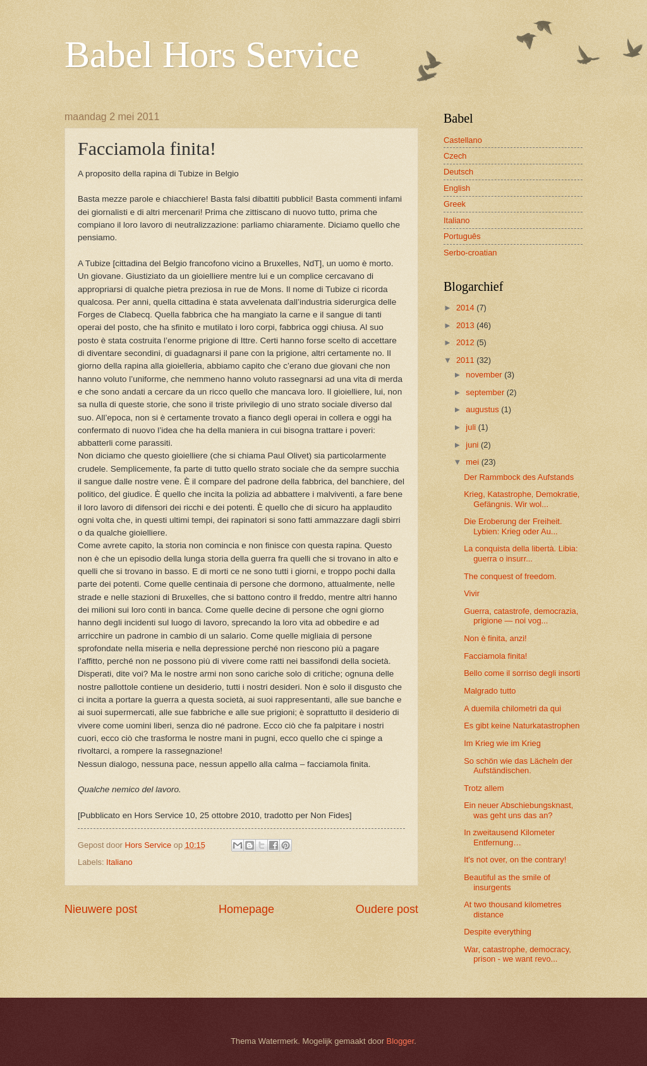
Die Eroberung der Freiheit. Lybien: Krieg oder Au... (513, 526)
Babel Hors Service (212, 54)
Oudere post (387, 909)
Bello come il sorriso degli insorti (522, 673)
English (457, 188)
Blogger (400, 1041)
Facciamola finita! (495, 656)
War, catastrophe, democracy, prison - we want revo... (517, 954)
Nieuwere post (100, 909)
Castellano (463, 140)
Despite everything (497, 931)
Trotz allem (484, 788)
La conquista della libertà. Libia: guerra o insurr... (520, 553)
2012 (466, 342)
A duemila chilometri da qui (512, 708)
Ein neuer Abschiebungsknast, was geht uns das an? (518, 809)
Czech (455, 156)
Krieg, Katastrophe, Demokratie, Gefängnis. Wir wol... (521, 498)
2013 (466, 325)
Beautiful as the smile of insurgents (507, 882)
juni (473, 445)
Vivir (472, 593)
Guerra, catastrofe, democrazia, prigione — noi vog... (521, 615)
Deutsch (458, 171)
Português (462, 236)
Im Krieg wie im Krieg (502, 743)
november (485, 374)
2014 (466, 307)
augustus (483, 409)
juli (472, 427)
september (486, 392)
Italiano (119, 862)
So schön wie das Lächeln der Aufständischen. (518, 765)
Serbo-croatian (470, 252)
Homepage (246, 909)
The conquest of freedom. (510, 576)
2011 (466, 360)
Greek (455, 204)
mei (473, 462)
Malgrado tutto (490, 690)
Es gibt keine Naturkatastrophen (521, 725)
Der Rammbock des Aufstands (519, 477)
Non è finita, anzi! (495, 638)
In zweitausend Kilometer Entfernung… (509, 837)
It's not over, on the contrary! (515, 859)
